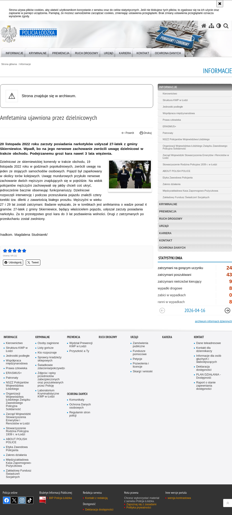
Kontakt (165, 240)
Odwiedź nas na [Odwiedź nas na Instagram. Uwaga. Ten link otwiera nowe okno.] (22, 500)
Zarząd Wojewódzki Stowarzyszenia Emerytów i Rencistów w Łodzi (196, 156)
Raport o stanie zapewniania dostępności (206, 385)
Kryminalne (168, 204)
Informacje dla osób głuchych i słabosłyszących (208, 359)
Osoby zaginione (48, 343)
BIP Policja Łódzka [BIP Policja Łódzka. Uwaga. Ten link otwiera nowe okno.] (60, 498)
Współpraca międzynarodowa (179, 113)
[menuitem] (14, 52)
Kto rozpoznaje (47, 352)
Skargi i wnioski (142, 371)
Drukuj (146, 133)
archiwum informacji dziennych (213, 321)
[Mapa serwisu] (211, 26)
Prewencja (167, 211)
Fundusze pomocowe (140, 353)
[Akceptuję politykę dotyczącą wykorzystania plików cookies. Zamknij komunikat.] (219, 3)
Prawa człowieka (172, 119)
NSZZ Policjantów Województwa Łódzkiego (186, 139)
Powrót (127, 133)
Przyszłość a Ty (79, 351)
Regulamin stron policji (79, 414)
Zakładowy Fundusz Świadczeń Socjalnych (186, 197)
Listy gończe (45, 348)
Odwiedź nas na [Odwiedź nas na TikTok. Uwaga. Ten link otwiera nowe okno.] (29, 500)
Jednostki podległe (173, 106)
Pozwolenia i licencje (141, 365)
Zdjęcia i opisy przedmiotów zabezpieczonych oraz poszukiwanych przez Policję (50, 379)
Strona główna (9, 64)
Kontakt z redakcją (96, 498)
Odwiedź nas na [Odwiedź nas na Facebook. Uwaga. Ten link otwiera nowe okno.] (6, 500)
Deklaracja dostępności (203, 368)
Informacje (25, 64)
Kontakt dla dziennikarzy (204, 350)
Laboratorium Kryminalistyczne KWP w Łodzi (48, 393)
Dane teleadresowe (208, 343)
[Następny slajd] (227, 310)
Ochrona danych (172, 247)
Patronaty (168, 133)
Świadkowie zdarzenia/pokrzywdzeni (51, 367)
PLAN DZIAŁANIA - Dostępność (208, 376)
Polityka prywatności (138, 507)
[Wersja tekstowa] (218, 26)
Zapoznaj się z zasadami (141, 504)
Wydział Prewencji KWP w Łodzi (80, 345)
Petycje (137, 359)
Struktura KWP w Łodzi (175, 100)
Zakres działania (172, 184)
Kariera (165, 233)
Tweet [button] (33, 262)
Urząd (164, 226)
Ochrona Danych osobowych (80, 406)
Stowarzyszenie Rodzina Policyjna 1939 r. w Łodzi (190, 164)
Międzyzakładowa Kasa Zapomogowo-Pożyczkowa (190, 190)
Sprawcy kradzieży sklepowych (49, 359)
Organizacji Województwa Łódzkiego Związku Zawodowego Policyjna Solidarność (195, 147)
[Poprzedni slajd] (162, 310)
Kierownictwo (170, 93)
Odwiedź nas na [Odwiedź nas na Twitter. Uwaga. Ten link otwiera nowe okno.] (14, 500)
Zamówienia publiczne (140, 345)
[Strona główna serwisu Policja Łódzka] (203, 26)
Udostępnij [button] (13, 262)
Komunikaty (76, 399)
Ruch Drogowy (170, 218)
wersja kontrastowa (179, 498)
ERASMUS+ (169, 126)
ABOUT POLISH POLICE (176, 171)
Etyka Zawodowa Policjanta (178, 177)
